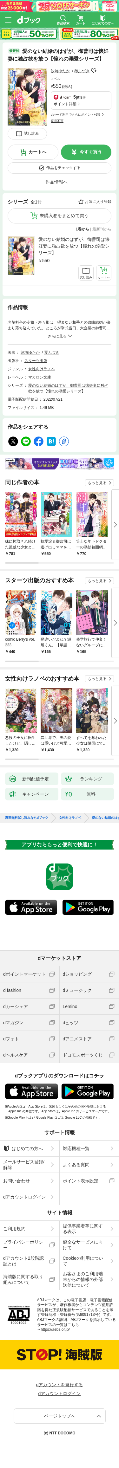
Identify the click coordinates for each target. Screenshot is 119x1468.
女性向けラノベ (41, 369)
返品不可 (57, 121)
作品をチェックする (63, 167)
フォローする (94, 71)
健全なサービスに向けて (83, 1244)
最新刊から (101, 229)
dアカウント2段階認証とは (23, 1261)
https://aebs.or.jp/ (55, 1329)
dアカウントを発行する (59, 1384)
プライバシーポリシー (23, 1244)
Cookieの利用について (83, 1261)
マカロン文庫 (39, 377)
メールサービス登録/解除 (23, 1164)
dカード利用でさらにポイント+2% (75, 114)
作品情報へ (56, 181)
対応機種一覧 (76, 1148)
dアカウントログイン (24, 1197)
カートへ (37, 151)
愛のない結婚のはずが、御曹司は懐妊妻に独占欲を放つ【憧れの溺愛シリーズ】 (73, 246)
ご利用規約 (14, 1228)
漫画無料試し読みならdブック (26, 817)
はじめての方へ (23, 1148)
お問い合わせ (16, 1180)
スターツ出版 (35, 361)
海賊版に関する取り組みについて (23, 1279)
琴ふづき (81, 71)
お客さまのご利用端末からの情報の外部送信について (83, 1279)
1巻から (82, 229)
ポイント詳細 (65, 104)
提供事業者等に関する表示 (83, 1228)
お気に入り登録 (98, 201)
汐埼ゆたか (60, 71)
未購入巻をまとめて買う (64, 215)
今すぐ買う (91, 151)
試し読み (31, 133)
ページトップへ (59, 1416)
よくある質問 (76, 1164)
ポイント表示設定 (80, 1180)
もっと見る (97, 483)
